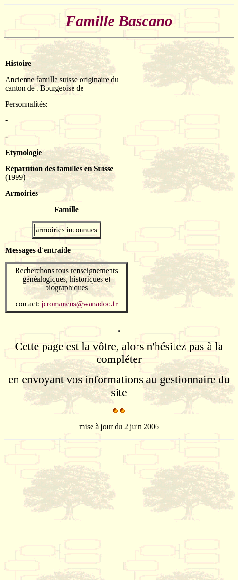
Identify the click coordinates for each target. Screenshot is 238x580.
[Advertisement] (204, 186)
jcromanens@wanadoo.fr (79, 304)
